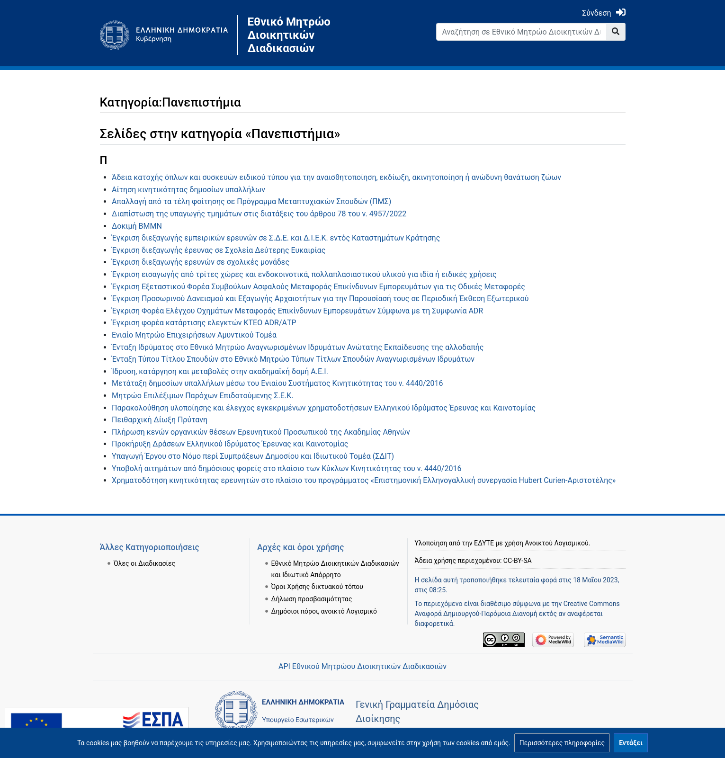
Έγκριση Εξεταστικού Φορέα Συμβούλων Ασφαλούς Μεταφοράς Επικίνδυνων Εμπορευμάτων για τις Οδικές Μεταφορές (318, 286)
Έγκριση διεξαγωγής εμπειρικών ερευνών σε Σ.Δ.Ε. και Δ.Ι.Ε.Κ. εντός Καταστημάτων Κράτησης (276, 237)
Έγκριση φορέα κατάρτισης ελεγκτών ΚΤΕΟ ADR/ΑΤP (204, 322)
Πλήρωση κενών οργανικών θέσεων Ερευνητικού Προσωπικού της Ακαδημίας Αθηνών (261, 432)
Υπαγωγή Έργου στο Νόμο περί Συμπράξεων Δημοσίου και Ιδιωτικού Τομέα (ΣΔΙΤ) (253, 456)
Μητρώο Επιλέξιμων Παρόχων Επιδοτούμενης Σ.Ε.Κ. (202, 395)
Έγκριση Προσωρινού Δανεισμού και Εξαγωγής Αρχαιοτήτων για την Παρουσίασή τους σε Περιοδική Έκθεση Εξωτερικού (320, 298)
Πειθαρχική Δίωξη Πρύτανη (159, 419)
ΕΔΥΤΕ (484, 543)
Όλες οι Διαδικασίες (144, 563)
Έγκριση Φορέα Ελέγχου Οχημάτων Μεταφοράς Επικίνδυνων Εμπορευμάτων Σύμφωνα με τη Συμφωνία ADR (297, 310)
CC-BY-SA (517, 560)
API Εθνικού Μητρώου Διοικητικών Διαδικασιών (362, 666)
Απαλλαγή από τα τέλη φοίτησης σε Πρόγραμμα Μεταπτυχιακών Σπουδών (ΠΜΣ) (251, 201)
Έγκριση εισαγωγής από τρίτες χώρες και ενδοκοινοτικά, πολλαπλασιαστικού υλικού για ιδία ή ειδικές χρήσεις (304, 274)
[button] (562, 742)
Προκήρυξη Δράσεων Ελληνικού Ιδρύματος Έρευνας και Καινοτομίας (230, 443)
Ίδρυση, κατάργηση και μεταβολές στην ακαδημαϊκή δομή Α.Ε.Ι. (220, 371)
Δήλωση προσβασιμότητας (311, 599)
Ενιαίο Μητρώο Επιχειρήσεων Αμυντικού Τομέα (194, 334)
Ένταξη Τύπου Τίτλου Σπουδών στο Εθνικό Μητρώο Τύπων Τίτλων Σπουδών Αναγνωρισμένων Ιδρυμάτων (293, 359)
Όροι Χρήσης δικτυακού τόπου (317, 586)
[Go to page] (616, 32)
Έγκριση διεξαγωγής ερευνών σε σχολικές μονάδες (200, 262)
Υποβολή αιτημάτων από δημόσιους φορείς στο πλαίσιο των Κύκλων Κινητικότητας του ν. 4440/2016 (286, 468)
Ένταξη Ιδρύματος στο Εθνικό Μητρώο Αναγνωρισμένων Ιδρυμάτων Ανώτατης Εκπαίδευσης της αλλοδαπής (297, 347)
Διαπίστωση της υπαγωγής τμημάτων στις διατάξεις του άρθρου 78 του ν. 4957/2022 (259, 213)
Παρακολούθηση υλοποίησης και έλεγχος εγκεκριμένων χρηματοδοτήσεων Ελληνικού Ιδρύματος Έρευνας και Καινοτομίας (324, 407)
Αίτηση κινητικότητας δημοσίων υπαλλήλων (188, 189)
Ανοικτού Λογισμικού (556, 543)
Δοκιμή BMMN (137, 226)
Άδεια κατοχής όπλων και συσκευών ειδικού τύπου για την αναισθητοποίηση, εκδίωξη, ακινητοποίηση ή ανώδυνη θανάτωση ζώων (336, 177)
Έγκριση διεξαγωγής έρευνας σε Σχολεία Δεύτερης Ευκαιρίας (218, 250)
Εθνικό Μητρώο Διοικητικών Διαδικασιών (289, 35)
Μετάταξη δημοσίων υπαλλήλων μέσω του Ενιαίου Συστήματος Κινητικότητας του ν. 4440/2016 (277, 383)
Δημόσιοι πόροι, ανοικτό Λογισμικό (324, 611)
